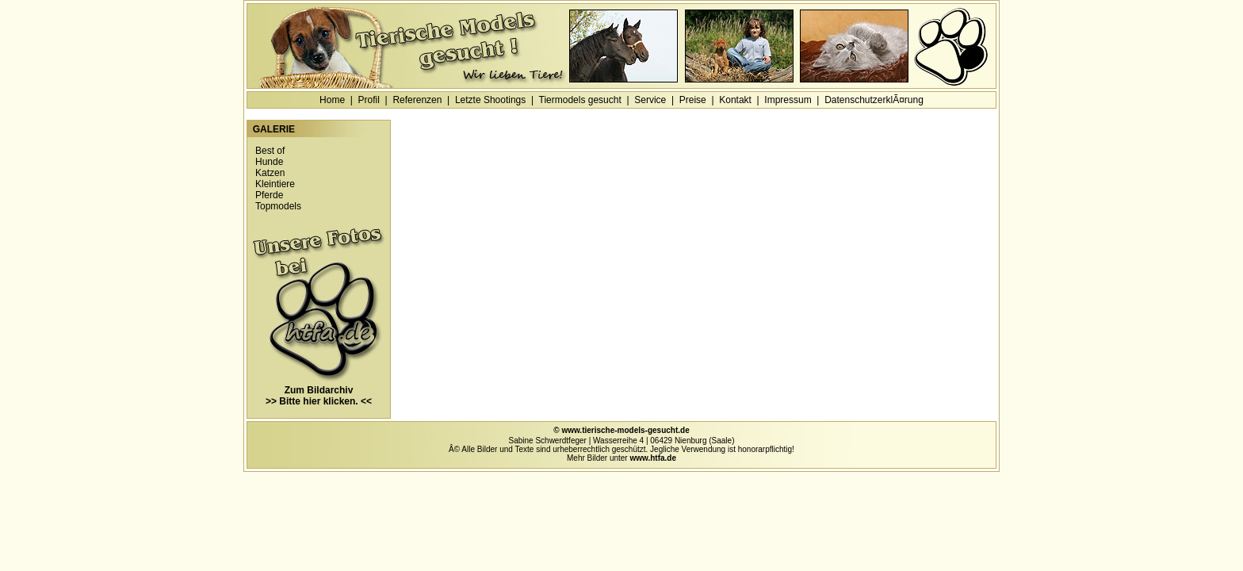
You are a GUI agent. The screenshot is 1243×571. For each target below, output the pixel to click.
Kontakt (735, 99)
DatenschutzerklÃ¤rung (874, 99)
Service (650, 99)
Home (332, 99)
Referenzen (417, 99)
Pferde (269, 195)
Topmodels (278, 206)
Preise (692, 99)
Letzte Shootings (490, 99)
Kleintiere (275, 184)
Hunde (269, 161)
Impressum (787, 99)
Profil (369, 99)
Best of (270, 150)
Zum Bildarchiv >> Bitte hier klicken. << (318, 391)
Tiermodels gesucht (580, 99)
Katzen (270, 172)
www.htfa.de (652, 458)
